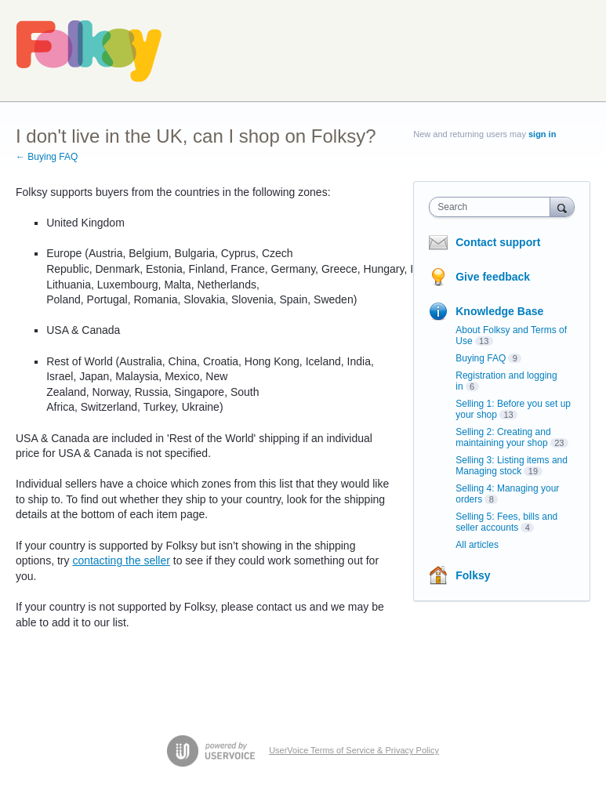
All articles (477, 544)
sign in (542, 134)
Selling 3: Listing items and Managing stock (511, 466)
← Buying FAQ (47, 156)
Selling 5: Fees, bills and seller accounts (506, 522)
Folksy (472, 575)
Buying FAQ (480, 358)
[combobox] (493, 206)
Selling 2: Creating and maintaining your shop (502, 437)
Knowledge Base (499, 311)
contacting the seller (121, 560)
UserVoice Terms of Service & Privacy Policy (354, 750)
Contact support (497, 242)
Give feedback (492, 276)
